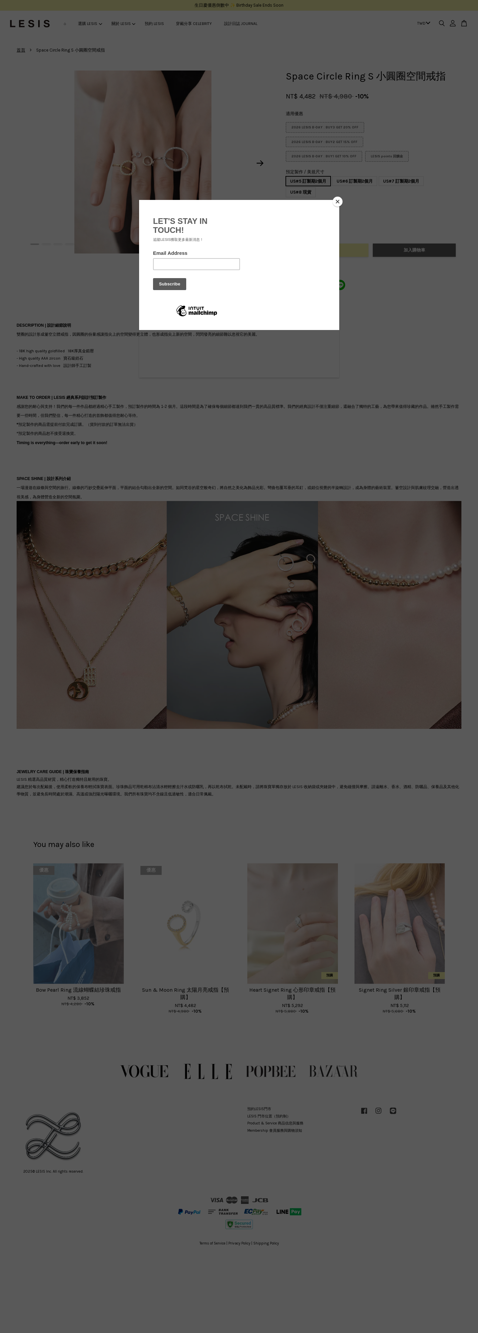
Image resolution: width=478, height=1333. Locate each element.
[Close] (338, 202)
